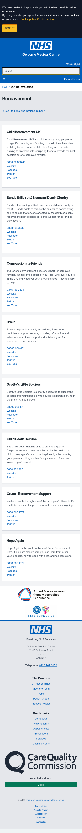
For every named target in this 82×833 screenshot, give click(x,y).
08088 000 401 (15, 348)
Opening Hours (41, 743)
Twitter (11, 173)
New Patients (41, 723)
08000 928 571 (15, 406)
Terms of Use (41, 806)
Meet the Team (41, 688)
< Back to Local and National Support (23, 110)
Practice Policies (41, 703)
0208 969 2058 (48, 665)
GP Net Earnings (41, 683)
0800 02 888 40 (16, 162)
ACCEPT (10, 28)
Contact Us (41, 718)
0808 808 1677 (15, 512)
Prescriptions (41, 733)
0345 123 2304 (15, 289)
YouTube (12, 177)
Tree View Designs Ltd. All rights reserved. (45, 800)
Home (4, 87)
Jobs (41, 693)
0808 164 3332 (15, 227)
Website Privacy (41, 810)
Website (11, 166)
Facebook (12, 169)
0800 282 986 (15, 469)
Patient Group (41, 698)
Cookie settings (46, 19)
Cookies (41, 817)
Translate (72, 64)
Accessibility (41, 814)
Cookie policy (28, 19)
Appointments (41, 728)
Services (41, 738)
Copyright (41, 821)
